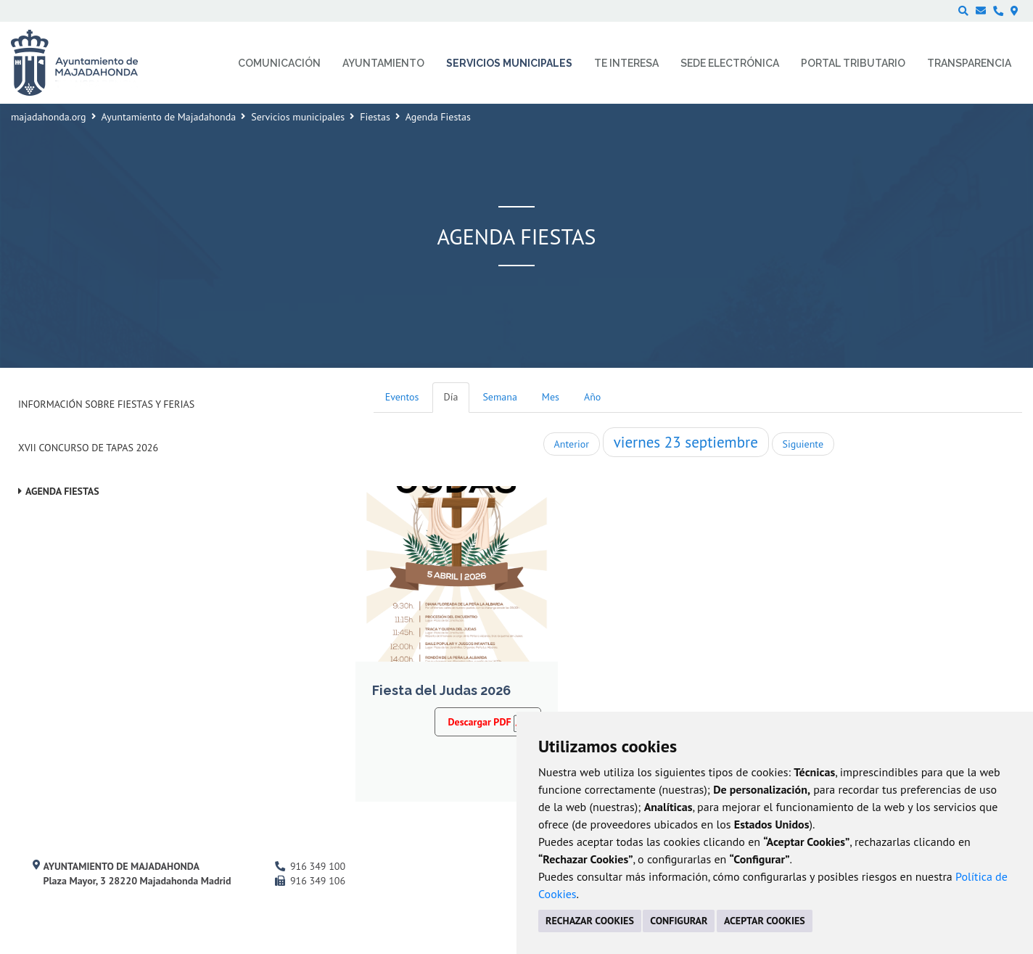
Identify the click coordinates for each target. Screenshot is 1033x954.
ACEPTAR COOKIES (764, 920)
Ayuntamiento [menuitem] (383, 63)
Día (451, 396)
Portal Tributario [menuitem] (853, 63)
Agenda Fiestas (62, 491)
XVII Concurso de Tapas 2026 (88, 447)
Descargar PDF (488, 721)
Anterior (571, 444)
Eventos (402, 396)
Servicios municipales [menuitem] (509, 63)
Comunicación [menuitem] (279, 63)
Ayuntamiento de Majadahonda (169, 116)
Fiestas (375, 116)
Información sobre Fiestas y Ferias (106, 404)
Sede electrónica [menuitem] (729, 63)
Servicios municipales (298, 116)
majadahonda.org (48, 116)
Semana (499, 396)
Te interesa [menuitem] (626, 63)
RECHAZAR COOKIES (590, 920)
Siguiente (803, 444)
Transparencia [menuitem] (969, 63)
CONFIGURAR (678, 920)
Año (592, 396)
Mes (550, 396)
